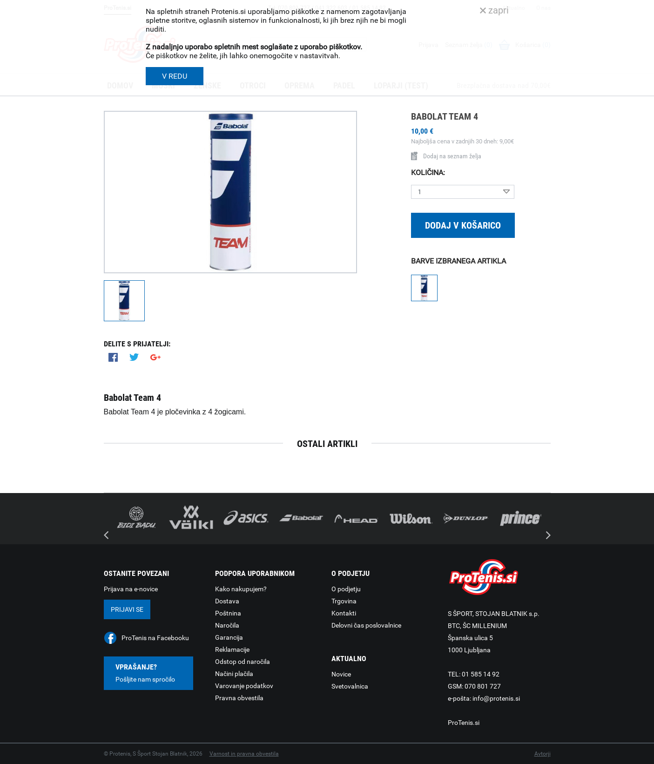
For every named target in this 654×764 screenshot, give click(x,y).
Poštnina (228, 613)
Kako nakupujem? (241, 589)
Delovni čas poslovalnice (366, 625)
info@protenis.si (496, 698)
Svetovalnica (349, 686)
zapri (494, 10)
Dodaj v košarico (463, 225)
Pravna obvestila (239, 698)
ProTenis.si (463, 722)
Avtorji (542, 753)
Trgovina (344, 601)
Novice (341, 674)
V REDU (174, 76)
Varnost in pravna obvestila (244, 753)
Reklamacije (232, 649)
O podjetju (346, 589)
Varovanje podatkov (244, 686)
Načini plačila (234, 673)
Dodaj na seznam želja (446, 156)
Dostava (227, 601)
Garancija (229, 637)
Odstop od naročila (242, 661)
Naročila (227, 625)
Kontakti (343, 613)
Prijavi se (127, 609)
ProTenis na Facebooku (155, 638)
